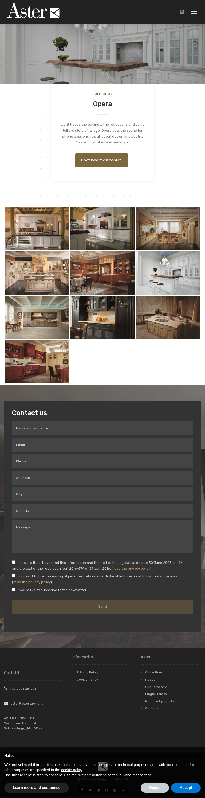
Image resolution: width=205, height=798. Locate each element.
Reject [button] (154, 787)
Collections (154, 672)
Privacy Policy (87, 672)
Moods (150, 679)
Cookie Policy (87, 679)
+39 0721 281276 (20, 689)
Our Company (156, 687)
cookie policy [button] (71, 770)
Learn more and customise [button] (36, 787)
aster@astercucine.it (23, 703)
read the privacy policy (131, 568)
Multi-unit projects (159, 701)
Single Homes (156, 694)
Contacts (152, 708)
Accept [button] (186, 787)
